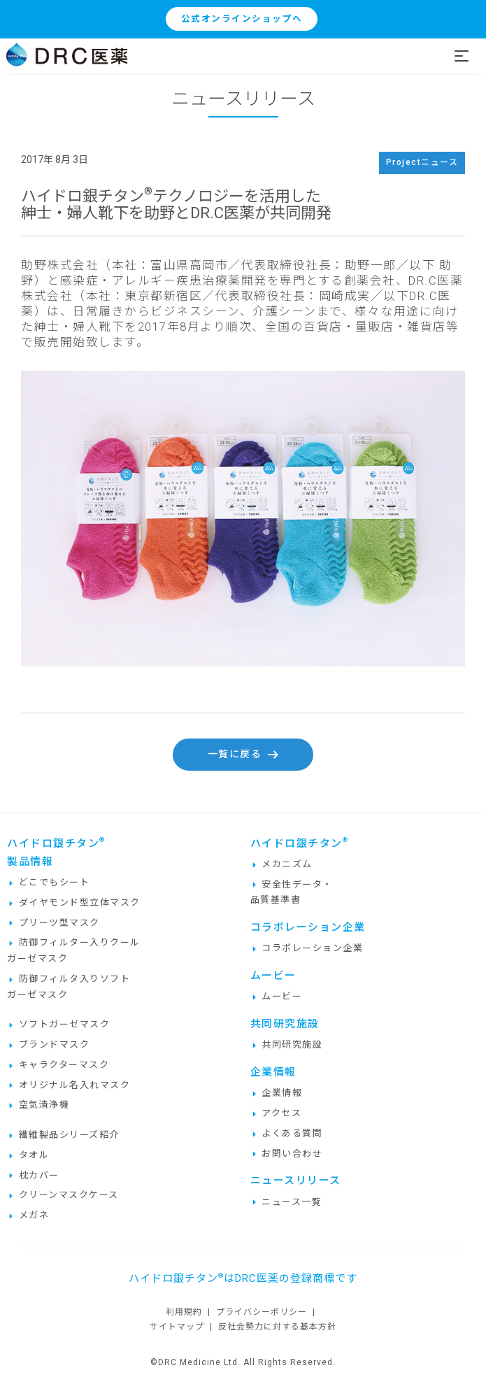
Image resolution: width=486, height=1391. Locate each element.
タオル (28, 1155)
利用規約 (184, 1312)
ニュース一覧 (286, 1202)
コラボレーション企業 (307, 948)
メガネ (28, 1215)
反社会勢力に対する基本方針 (277, 1327)
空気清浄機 (38, 1104)
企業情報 (276, 1092)
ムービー (276, 996)
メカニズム (281, 864)
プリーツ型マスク (53, 923)
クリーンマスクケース (63, 1195)
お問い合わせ (286, 1153)
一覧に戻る (243, 754)
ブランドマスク (48, 1044)
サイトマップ (177, 1327)
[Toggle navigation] (470, 55)
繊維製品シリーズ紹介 (63, 1134)
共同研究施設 (286, 1044)
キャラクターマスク (58, 1065)
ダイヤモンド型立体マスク (74, 902)
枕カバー (33, 1175)
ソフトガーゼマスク (58, 1024)
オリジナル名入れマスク (68, 1085)
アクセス (276, 1113)
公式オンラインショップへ (242, 18)
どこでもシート (48, 882)
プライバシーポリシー (261, 1312)
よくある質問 (286, 1133)
